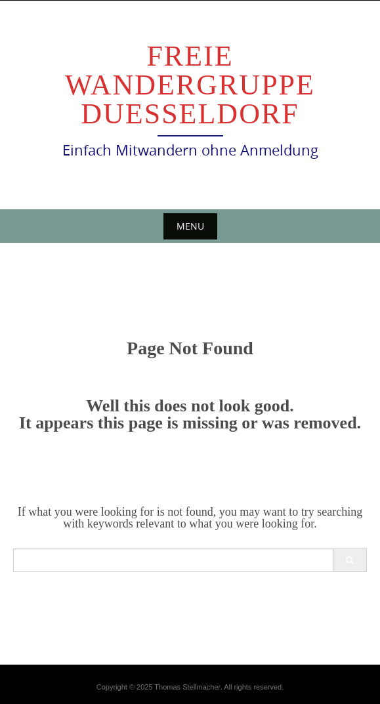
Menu (190, 226)
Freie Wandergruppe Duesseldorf (190, 85)
